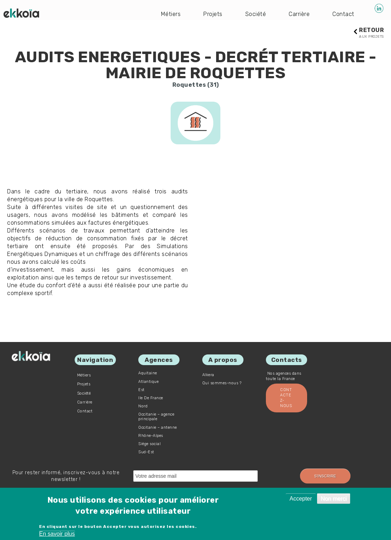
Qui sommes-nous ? (222, 383)
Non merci (334, 499)
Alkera (208, 375)
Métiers (171, 14)
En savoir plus (57, 534)
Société (255, 14)
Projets (213, 14)
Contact (343, 14)
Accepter (300, 499)
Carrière (299, 14)
